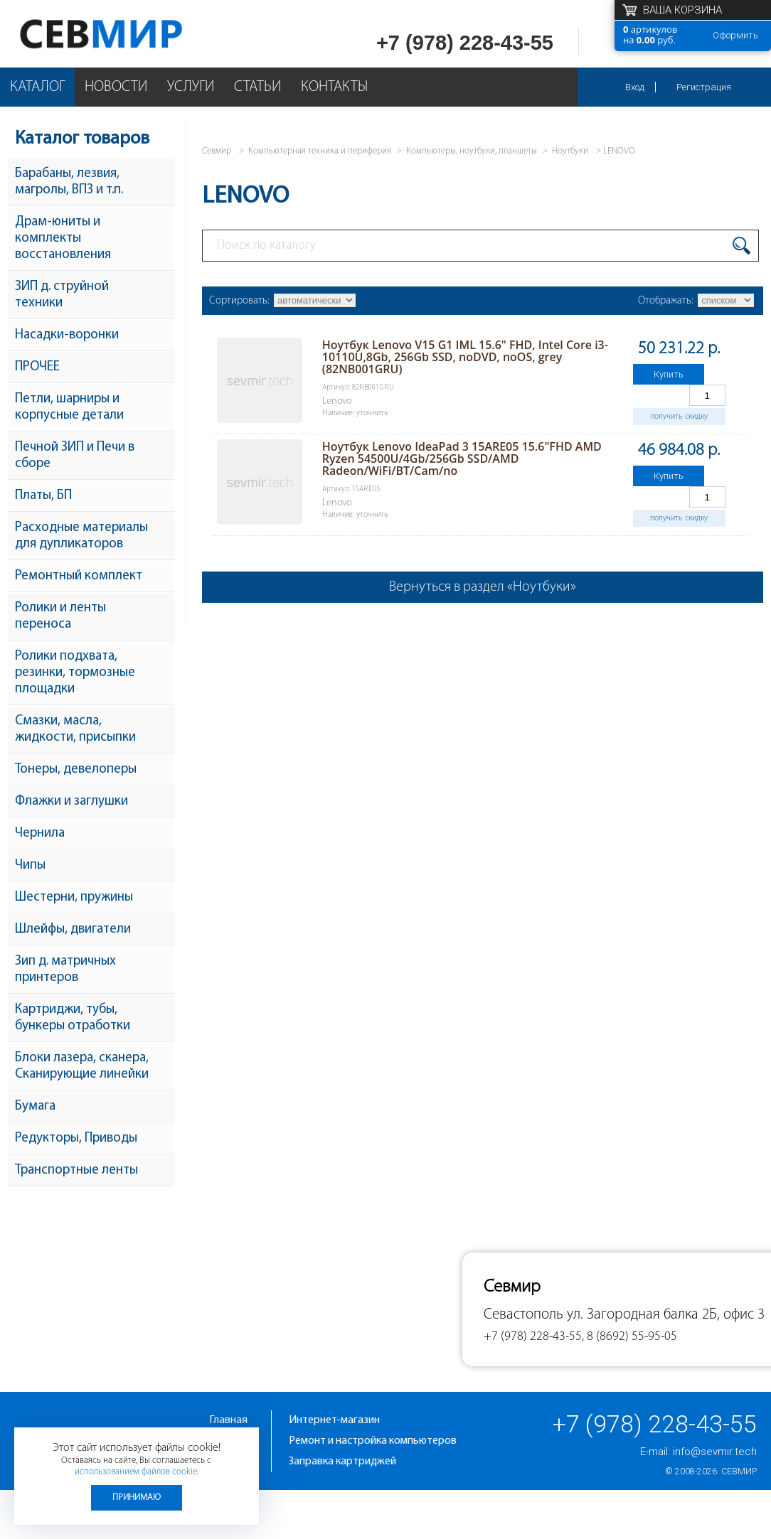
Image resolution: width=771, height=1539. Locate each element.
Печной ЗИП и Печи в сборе (74, 456)
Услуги (190, 87)
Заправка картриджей (342, 1461)
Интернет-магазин (334, 1420)
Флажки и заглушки (71, 801)
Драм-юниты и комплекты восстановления (63, 238)
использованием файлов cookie (136, 1471)
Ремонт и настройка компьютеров (373, 1441)
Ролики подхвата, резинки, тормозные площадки (75, 673)
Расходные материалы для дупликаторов (81, 536)
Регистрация (703, 87)
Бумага (35, 1106)
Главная (228, 1420)
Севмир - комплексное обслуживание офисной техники (130, 34)
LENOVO (619, 151)
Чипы (30, 865)
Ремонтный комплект (78, 576)
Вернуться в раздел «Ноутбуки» (482, 587)
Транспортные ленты (76, 1170)
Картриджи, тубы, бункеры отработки (72, 1018)
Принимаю (136, 1497)
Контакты (334, 87)
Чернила (40, 833)
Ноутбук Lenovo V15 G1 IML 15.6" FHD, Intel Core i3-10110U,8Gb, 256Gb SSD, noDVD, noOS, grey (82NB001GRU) (465, 357)
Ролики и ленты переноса (60, 616)
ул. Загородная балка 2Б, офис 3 (666, 1314)
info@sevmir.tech (715, 1451)
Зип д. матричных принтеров (65, 970)
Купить (669, 374)
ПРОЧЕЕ (37, 367)
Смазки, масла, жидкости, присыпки (75, 729)
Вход (634, 87)
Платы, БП (43, 496)
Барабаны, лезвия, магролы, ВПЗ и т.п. (69, 182)
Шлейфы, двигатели (73, 929)
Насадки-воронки (67, 335)
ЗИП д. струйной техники (62, 295)
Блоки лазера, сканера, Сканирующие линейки (82, 1066)
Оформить (735, 35)
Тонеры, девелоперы (76, 769)
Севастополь (523, 1314)
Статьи (257, 87)
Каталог (37, 87)
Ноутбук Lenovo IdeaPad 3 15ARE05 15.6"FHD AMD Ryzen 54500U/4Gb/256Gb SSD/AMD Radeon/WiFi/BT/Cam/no (462, 458)
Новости (116, 87)
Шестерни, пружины (74, 897)
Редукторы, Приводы (76, 1138)
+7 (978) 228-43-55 (464, 42)
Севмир (739, 1471)
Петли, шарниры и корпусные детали (69, 407)
